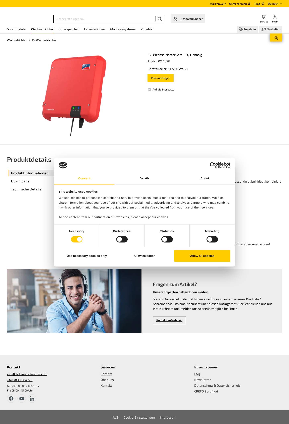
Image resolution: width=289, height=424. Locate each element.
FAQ (197, 374)
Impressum (168, 417)
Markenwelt (218, 3)
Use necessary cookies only (87, 256)
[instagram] (32, 398)
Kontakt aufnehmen (169, 320)
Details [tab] (144, 178)
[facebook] (11, 398)
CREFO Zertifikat (206, 391)
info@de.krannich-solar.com (27, 374)
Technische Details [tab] (26, 189)
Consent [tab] (84, 178)
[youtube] (21, 398)
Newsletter (202, 379)
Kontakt (106, 385)
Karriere (106, 374)
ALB (115, 417)
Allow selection (144, 256)
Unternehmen (238, 3)
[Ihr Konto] (275, 18)
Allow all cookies (202, 256)
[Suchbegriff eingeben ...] (105, 19)
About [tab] (204, 178)
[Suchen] (160, 19)
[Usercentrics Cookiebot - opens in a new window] (212, 165)
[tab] (40, 173)
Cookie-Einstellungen (139, 417)
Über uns (107, 379)
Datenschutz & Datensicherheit (217, 385)
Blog (257, 3)
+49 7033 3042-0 (20, 380)
